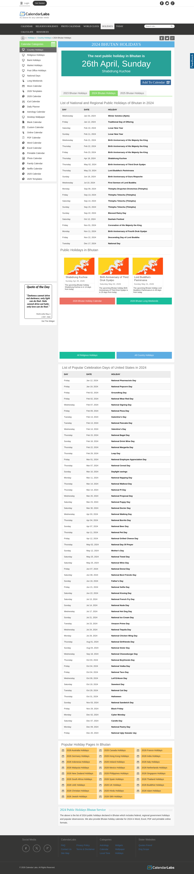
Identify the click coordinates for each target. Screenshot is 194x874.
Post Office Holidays (36, 70)
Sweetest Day (117, 684)
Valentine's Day (118, 429)
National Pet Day (119, 532)
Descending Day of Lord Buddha (123, 237)
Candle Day (116, 721)
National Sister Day (120, 648)
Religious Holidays (36, 55)
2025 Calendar (34, 174)
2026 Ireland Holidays (114, 762)
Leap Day (115, 453)
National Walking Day (121, 514)
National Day (114, 243)
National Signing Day (121, 405)
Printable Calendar (36, 153)
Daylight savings (119, 471)
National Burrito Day (121, 520)
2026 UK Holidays (112, 785)
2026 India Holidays (151, 756)
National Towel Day (120, 557)
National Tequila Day (121, 629)
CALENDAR (26, 26)
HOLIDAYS (107, 26)
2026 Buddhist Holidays (153, 785)
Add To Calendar (153, 82)
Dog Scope (144, 849)
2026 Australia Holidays (78, 750)
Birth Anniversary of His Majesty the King (128, 140)
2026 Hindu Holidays (114, 791)
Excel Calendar (34, 148)
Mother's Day (117, 550)
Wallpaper (120, 849)
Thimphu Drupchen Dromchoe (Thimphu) (128, 189)
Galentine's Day (118, 417)
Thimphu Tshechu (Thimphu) (122, 195)
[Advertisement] (38, 232)
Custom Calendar (35, 127)
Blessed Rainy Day (117, 213)
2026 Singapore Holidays (153, 773)
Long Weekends (34, 81)
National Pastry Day (120, 727)
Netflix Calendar (34, 168)
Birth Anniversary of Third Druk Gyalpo (127, 164)
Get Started (39, 3)
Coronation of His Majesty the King (125, 225)
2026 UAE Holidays (76, 785)
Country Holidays (44, 38)
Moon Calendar (34, 86)
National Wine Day (120, 563)
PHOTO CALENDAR (70, 26)
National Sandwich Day (122, 702)
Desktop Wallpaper (36, 117)
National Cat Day (119, 690)
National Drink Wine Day (123, 441)
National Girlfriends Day (122, 642)
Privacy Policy (83, 845)
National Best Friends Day (123, 575)
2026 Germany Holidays (78, 756)
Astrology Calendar (36, 112)
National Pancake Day (121, 423)
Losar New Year (115, 128)
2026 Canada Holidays (115, 750)
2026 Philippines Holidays (116, 773)
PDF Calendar (34, 137)
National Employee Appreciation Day (128, 459)
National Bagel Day (120, 435)
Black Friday (117, 708)
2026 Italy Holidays (151, 762)
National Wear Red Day (122, 399)
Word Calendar (34, 143)
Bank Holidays (34, 60)
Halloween (116, 696)
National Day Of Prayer (122, 544)
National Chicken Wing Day (124, 636)
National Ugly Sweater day (124, 733)
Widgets (119, 845)
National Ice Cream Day (122, 617)
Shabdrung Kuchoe (117, 158)
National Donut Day (120, 569)
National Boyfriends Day (123, 660)
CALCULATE (27, 32)
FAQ (63, 845)
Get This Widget (48, 321)
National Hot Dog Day (121, 611)
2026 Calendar (34, 96)
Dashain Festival (116, 219)
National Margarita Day (122, 447)
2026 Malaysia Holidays (78, 767)
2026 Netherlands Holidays (154, 767)
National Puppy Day (120, 502)
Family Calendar (35, 163)
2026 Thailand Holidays (153, 779)
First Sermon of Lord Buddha (122, 183)
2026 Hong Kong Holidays (116, 756)
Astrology (104, 845)
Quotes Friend (145, 845)
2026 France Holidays (152, 750)
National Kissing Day (121, 593)
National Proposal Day (122, 496)
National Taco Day (120, 672)
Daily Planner (33, 106)
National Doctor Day (120, 508)
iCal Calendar (33, 101)
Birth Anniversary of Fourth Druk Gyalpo (127, 231)
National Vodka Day (120, 666)
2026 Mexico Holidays (114, 767)
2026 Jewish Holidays (77, 796)
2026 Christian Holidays (78, 791)
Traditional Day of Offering (120, 122)
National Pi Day (118, 490)
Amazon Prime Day (120, 623)
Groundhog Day (119, 392)
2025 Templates (34, 179)
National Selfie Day (120, 587)
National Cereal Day (120, 465)
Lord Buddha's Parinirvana (121, 170)
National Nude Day (120, 605)
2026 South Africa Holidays (79, 779)
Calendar (104, 849)
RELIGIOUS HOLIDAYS (47, 26)
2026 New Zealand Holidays (80, 773)
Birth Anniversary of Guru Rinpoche (125, 176)
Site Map (65, 853)
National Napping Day (121, 478)
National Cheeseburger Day (124, 654)
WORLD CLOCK (91, 26)
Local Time (105, 853)
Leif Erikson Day (119, 678)
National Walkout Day (121, 484)
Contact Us (66, 849)
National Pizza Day (120, 411)
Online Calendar (34, 132)
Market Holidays (34, 65)
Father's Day (117, 581)
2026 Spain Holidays (114, 779)
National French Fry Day (122, 599)
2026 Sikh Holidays (113, 796)
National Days (33, 75)
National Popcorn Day (121, 386)
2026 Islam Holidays (151, 791)
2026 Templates (34, 91)
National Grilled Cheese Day (124, 538)
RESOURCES (43, 32)
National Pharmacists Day (123, 380)
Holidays (31, 38)
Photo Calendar (34, 158)
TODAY (119, 26)
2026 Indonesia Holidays (78, 762)
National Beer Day (120, 526)
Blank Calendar (34, 122)
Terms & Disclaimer (85, 849)
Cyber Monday (118, 715)
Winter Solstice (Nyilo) (118, 116)
